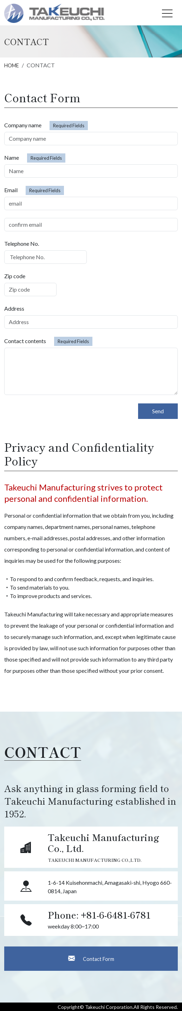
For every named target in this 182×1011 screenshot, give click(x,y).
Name (34, 158)
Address (14, 308)
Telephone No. (21, 243)
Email (34, 190)
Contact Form (91, 958)
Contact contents (48, 341)
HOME (11, 65)
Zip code (14, 276)
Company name (46, 125)
